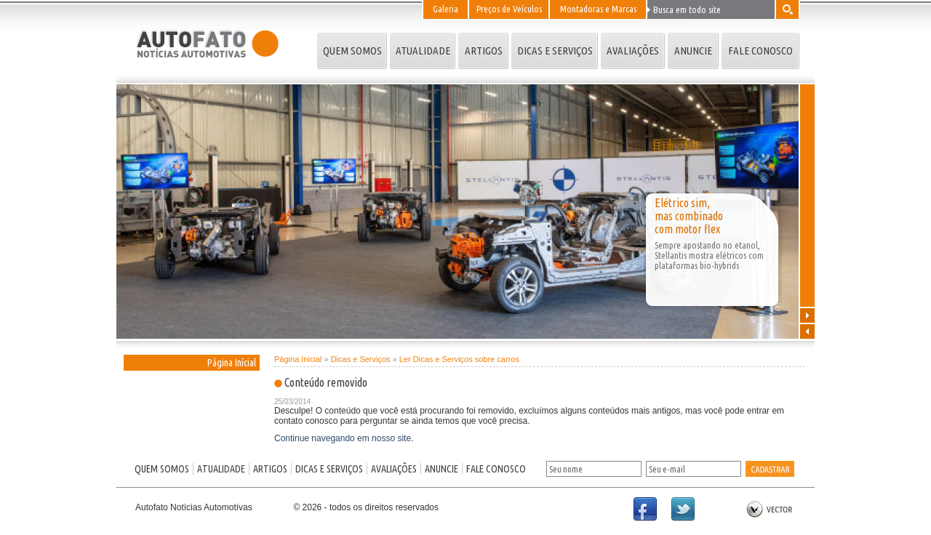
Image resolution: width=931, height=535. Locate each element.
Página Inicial (297, 359)
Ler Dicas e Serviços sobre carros (459, 359)
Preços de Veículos (509, 9)
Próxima (807, 315)
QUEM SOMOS (352, 50)
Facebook (651, 516)
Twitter (689, 516)
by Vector (769, 510)
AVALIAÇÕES (633, 50)
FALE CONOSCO (760, 50)
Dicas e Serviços (361, 359)
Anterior (807, 331)
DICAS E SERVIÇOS (555, 50)
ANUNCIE (693, 50)
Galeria (445, 9)
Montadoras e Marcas (598, 9)
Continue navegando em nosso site (342, 438)
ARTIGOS (484, 50)
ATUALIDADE (423, 50)
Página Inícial (231, 363)
